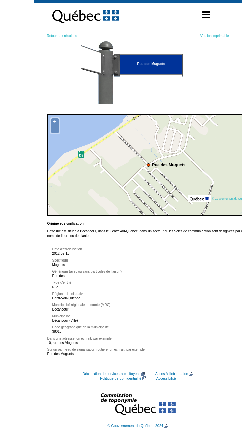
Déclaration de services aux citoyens (112, 374)
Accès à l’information (171, 374)
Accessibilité (166, 378)
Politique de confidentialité (120, 378)
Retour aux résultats (62, 36)
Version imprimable (214, 36)
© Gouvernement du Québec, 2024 (135, 426)
